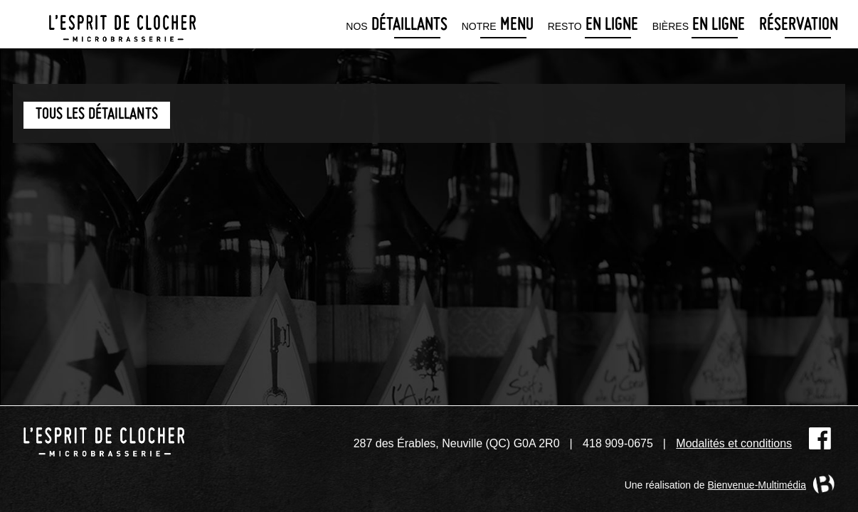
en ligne (593, 26)
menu (498, 26)
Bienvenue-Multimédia (756, 485)
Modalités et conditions (734, 443)
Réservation (798, 26)
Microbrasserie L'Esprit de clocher (122, 24)
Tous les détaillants (97, 114)
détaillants (396, 26)
